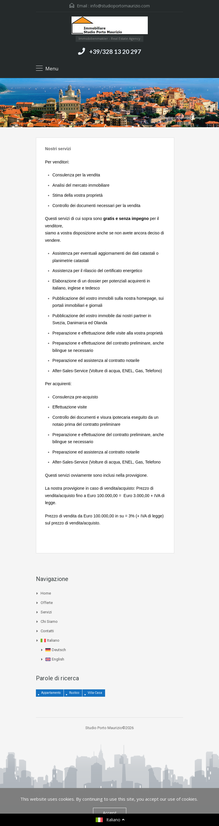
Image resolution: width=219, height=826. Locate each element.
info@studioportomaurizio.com (120, 6)
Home (46, 593)
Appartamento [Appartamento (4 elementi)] (51, 692)
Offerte (47, 602)
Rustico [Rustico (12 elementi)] (74, 692)
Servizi (46, 612)
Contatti (47, 631)
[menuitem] (112, 640)
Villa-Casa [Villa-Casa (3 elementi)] (95, 692)
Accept (110, 813)
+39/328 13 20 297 (115, 51)
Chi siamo (49, 621)
